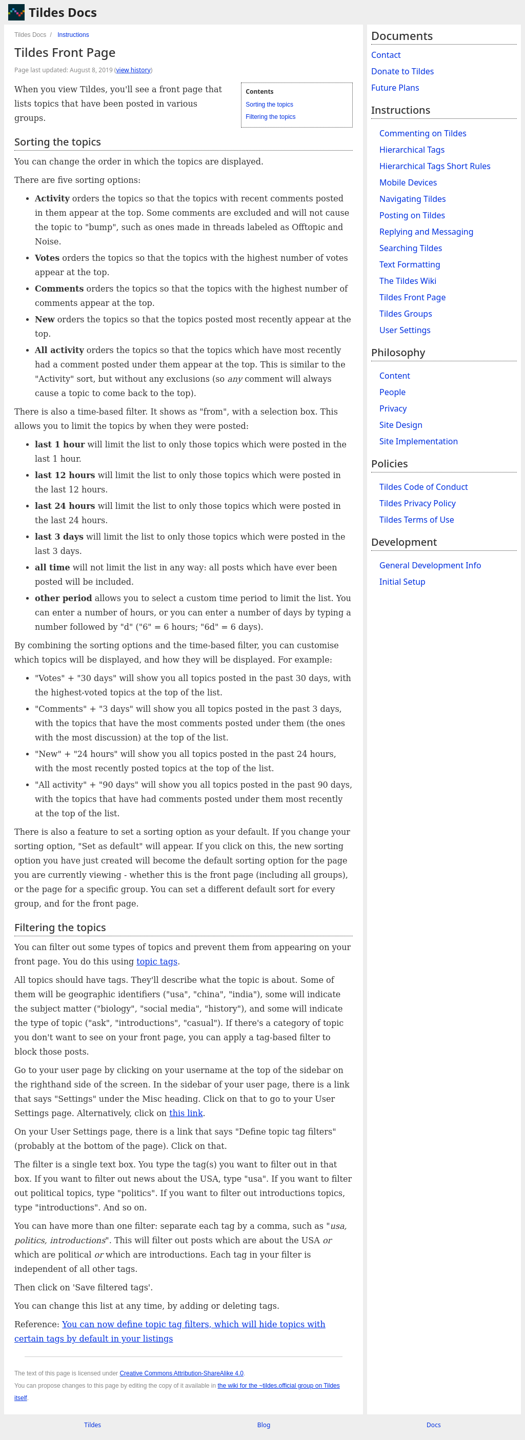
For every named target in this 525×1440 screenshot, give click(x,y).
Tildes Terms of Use (416, 519)
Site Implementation (418, 441)
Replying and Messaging (426, 231)
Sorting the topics (269, 104)
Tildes (92, 1425)
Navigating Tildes (412, 198)
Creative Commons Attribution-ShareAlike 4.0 (181, 1373)
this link (186, 1113)
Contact (386, 54)
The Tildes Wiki (408, 280)
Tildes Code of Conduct (423, 486)
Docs (434, 1425)
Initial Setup (402, 581)
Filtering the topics (270, 116)
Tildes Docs (63, 12)
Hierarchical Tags (412, 149)
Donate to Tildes (402, 71)
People (392, 392)
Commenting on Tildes (423, 133)
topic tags (156, 961)
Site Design (400, 424)
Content (394, 375)
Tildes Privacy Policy (417, 503)
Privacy (393, 408)
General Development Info (430, 565)
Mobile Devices (408, 182)
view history (133, 70)
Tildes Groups (405, 313)
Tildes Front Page (412, 297)
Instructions (73, 34)
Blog (264, 1425)
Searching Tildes (410, 248)
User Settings (405, 330)
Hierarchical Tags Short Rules (435, 166)
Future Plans (395, 87)
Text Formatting (409, 264)
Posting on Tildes (412, 215)
